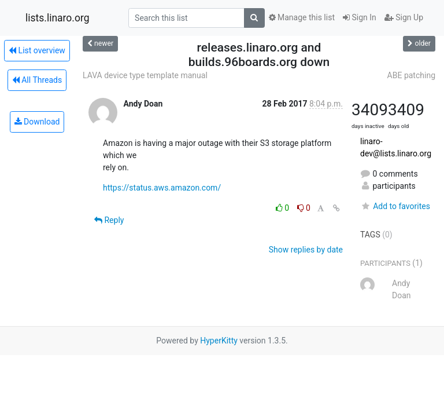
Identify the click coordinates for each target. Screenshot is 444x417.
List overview (37, 50)
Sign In (359, 17)
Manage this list (302, 17)
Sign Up (403, 17)
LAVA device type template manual (145, 75)
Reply (109, 220)
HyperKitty (219, 340)
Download (37, 121)
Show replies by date (306, 249)
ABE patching (411, 75)
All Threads (37, 80)
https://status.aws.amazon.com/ (162, 187)
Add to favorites (395, 206)
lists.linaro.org (57, 18)
